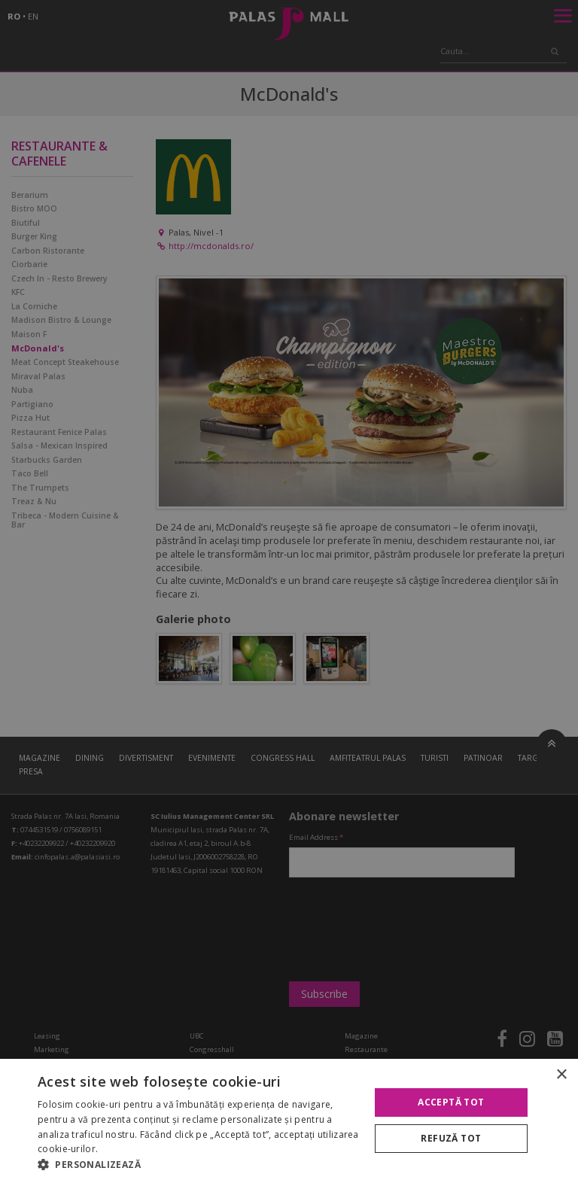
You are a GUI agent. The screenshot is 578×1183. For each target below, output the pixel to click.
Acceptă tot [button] (451, 1102)
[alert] (289, 591)
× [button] (561, 1075)
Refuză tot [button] (451, 1138)
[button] (199, 1164)
